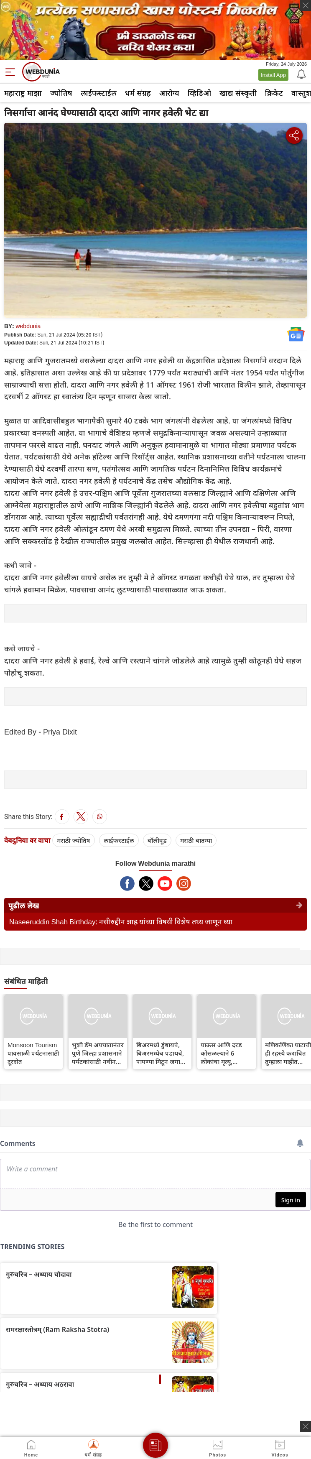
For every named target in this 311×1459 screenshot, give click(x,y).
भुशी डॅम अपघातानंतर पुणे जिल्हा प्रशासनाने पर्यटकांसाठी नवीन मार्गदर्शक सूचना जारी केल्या (98, 1053)
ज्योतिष (61, 93)
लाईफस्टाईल (99, 93)
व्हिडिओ (199, 93)
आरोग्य (169, 93)
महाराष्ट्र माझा (23, 93)
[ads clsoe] (305, 1426)
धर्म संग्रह (138, 93)
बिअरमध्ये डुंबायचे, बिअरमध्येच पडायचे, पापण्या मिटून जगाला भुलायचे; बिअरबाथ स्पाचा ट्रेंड (161, 1053)
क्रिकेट (274, 93)
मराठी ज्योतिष (73, 840)
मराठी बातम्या (196, 840)
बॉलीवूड (157, 840)
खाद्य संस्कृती (238, 93)
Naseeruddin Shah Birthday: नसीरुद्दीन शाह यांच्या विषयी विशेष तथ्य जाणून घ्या (120, 921)
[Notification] (300, 73)
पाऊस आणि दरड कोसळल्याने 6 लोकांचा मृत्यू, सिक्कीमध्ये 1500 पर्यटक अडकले (221, 1053)
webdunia (28, 326)
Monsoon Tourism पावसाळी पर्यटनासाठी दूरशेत (33, 1053)
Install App (273, 75)
